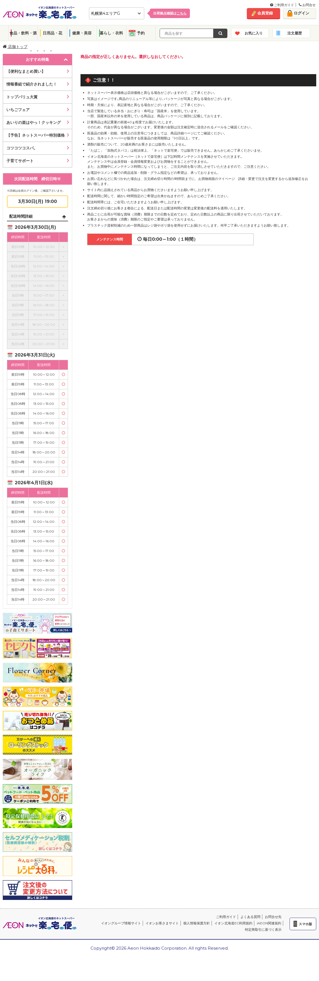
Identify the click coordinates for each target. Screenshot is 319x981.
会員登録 (265, 13)
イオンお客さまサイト (162, 923)
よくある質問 (250, 917)
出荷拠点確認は (170, 13)
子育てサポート (20, 160)
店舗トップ (15, 46)
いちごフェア (18, 109)
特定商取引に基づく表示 (263, 929)
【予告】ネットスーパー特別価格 (35, 135)
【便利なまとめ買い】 (25, 71)
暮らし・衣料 (111, 33)
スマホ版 (305, 924)
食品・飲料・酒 (23, 33)
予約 (141, 33)
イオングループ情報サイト (121, 923)
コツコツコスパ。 (21, 147)
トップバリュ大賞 (21, 96)
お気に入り (254, 33)
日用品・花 (52, 33)
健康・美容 (82, 33)
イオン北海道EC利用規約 (233, 923)
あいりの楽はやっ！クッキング (33, 122)
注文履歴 (294, 33)
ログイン (301, 13)
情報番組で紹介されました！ (31, 84)
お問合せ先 (273, 917)
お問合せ (307, 5)
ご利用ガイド (282, 5)
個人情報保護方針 (196, 923)
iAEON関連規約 (269, 923)
